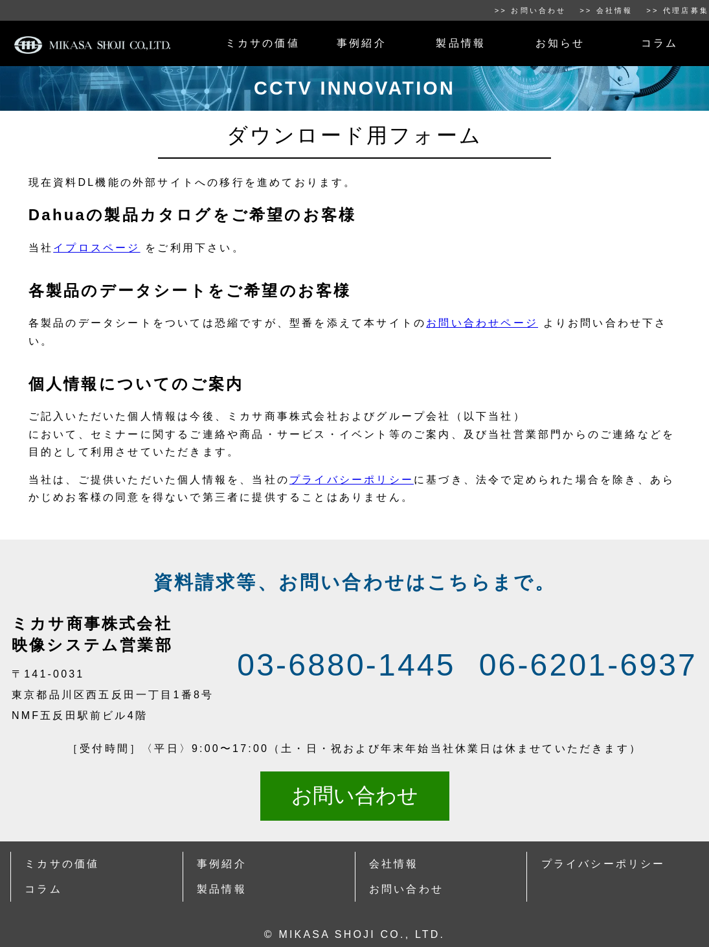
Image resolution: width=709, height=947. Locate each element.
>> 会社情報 (606, 10)
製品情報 (461, 43)
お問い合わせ (354, 795)
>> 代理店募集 (677, 10)
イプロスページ (96, 247)
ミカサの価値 (262, 43)
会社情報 (394, 863)
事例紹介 (362, 43)
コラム (660, 43)
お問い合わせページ (482, 322)
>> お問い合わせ (531, 10)
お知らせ (560, 43)
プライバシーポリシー (351, 479)
